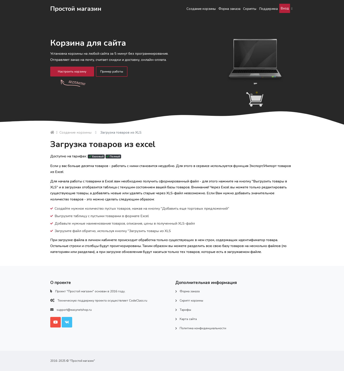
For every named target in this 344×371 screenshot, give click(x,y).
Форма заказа (214, 8)
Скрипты (239, 8)
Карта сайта (188, 319)
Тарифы (185, 310)
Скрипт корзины (191, 300)
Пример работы (117, 71)
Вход (283, 8)
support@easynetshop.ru (74, 310)
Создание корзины (181, 8)
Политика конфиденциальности (203, 328)
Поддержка (263, 8)
